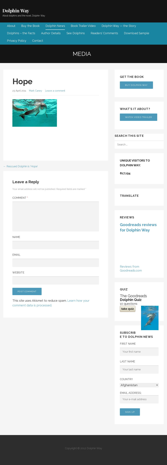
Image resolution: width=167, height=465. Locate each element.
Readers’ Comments (104, 33)
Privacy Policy (16, 40)
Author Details (51, 33)
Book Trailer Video (83, 26)
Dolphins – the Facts (21, 33)
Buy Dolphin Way (136, 85)
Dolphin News (55, 26)
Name (16, 237)
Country (126, 379)
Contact (37, 40)
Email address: (139, 397)
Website (18, 272)
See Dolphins (76, 33)
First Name (128, 343)
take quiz (127, 308)
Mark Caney (35, 90)
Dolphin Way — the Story (119, 26)
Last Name (127, 361)
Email (16, 254)
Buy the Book (30, 26)
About (11, 26)
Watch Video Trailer (138, 117)
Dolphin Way (15, 10)
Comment (20, 197)
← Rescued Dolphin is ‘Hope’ (20, 166)
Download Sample (136, 33)
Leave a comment (55, 90)
